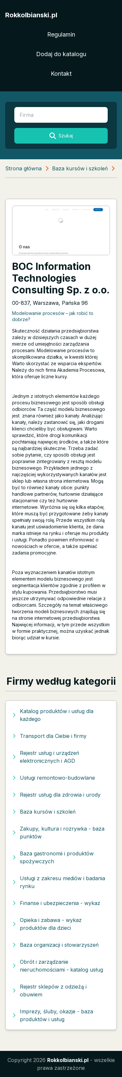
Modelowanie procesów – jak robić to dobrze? (52, 316)
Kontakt (61, 73)
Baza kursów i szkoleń (80, 168)
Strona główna (23, 168)
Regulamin (61, 34)
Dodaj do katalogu (61, 54)
